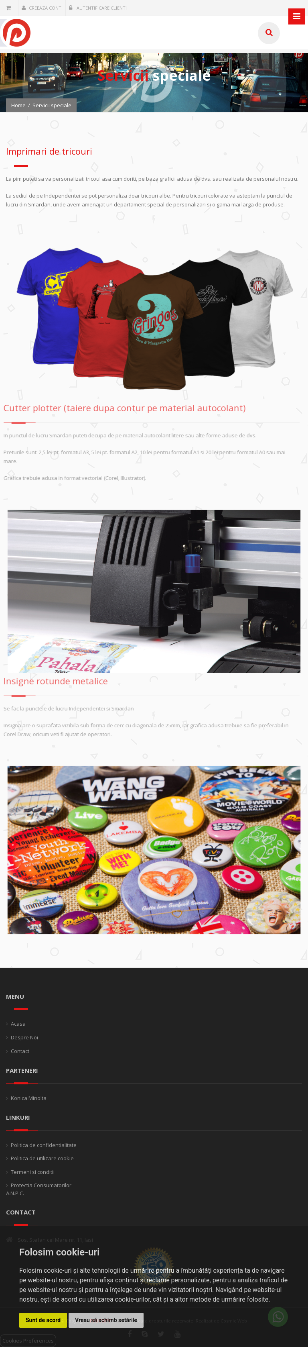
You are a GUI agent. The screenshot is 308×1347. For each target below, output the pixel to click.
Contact (20, 1051)
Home (18, 105)
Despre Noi (24, 1037)
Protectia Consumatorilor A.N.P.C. (38, 1189)
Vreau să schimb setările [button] (106, 1320)
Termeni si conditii (33, 1172)
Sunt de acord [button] (43, 1320)
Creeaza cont (41, 8)
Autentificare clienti (98, 8)
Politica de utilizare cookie (42, 1158)
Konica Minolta (29, 1098)
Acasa (18, 1023)
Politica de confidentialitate (44, 1145)
